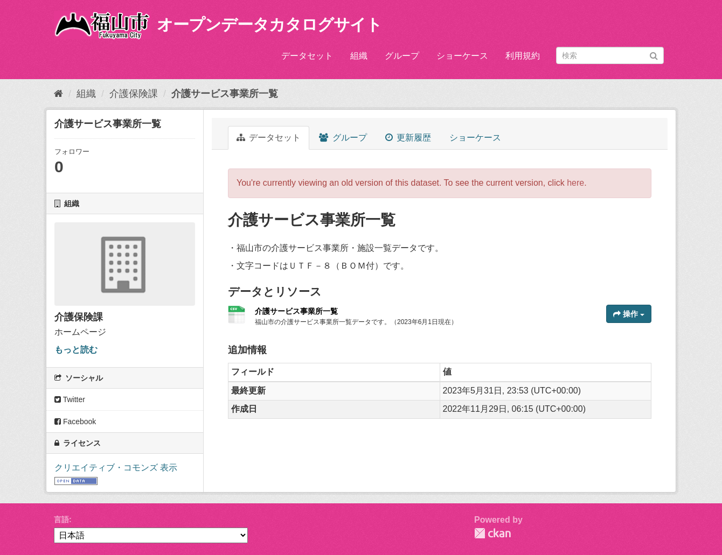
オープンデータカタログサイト (269, 24)
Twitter (69, 399)
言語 (61, 519)
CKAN (492, 533)
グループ (402, 55)
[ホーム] (58, 93)
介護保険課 (133, 93)
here (575, 182)
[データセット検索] (610, 55)
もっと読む (76, 349)
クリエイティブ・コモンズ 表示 (115, 467)
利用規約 (522, 55)
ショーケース (462, 55)
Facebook (75, 421)
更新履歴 (408, 137)
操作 (628, 314)
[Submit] (653, 54)
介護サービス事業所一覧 (224, 93)
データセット (307, 55)
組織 (358, 55)
